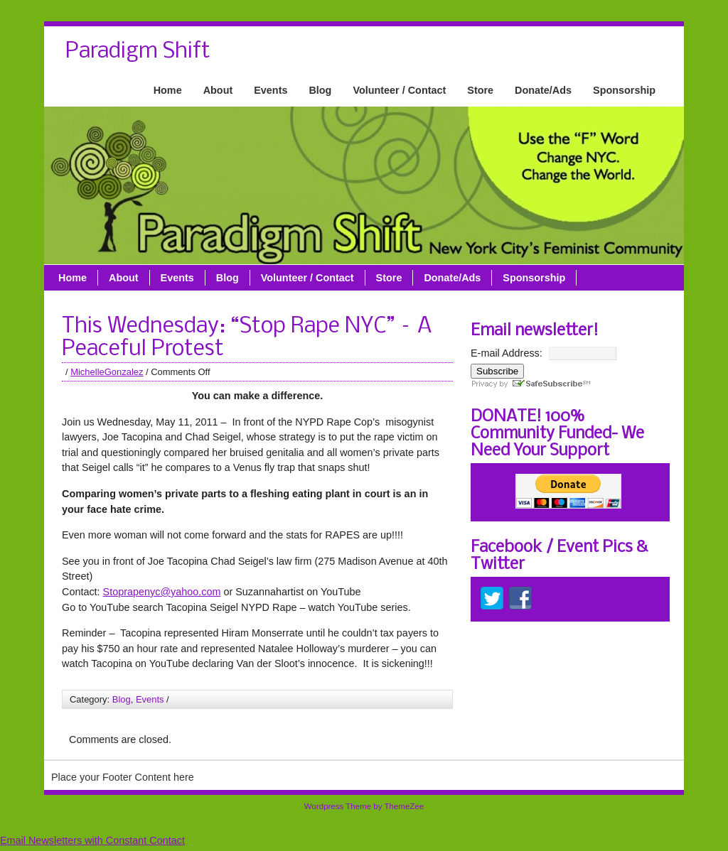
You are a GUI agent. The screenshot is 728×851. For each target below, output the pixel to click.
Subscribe (497, 371)
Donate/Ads (543, 90)
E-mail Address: (506, 353)
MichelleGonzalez (106, 372)
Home (168, 90)
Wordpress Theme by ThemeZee (364, 806)
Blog (320, 90)
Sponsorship (624, 90)
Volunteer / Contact (399, 90)
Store (480, 90)
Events (270, 90)
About (218, 90)
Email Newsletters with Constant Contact (92, 840)
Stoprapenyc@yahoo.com (162, 591)
